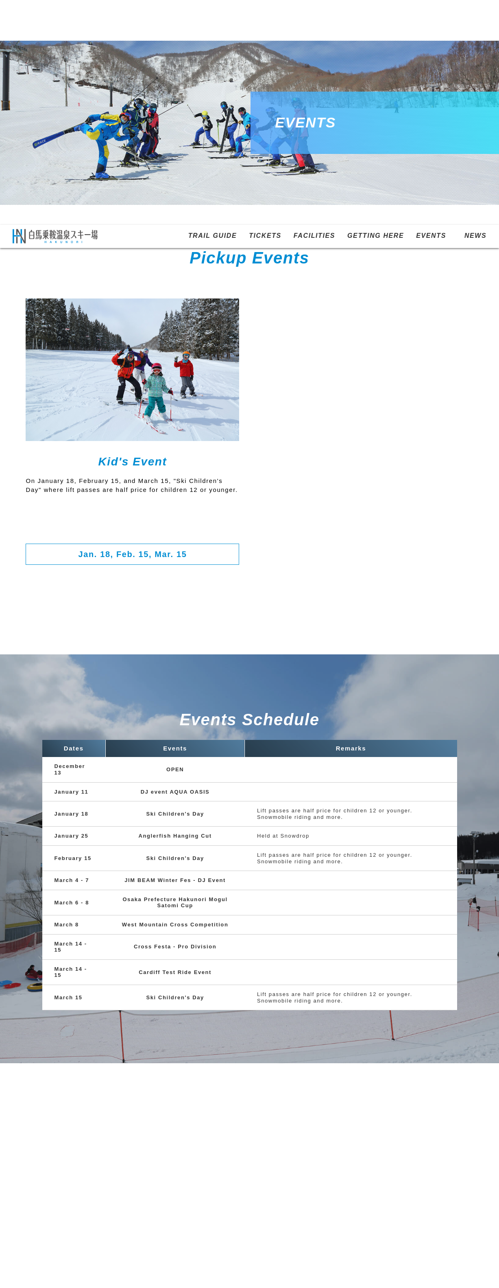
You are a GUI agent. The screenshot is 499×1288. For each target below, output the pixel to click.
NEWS (475, 10)
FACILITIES (314, 10)
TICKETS (265, 10)
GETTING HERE (375, 10)
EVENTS (431, 10)
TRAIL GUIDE (212, 10)
